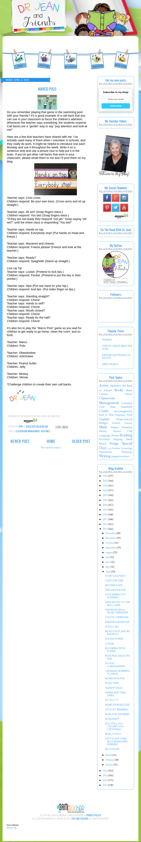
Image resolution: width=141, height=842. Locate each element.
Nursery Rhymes (110, 431)
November (111, 538)
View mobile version (51, 447)
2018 (105, 515)
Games (104, 419)
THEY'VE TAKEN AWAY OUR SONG (117, 348)
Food (129, 415)
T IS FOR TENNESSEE (116, 617)
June (108, 562)
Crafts (103, 411)
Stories (116, 449)
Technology (126, 448)
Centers (103, 394)
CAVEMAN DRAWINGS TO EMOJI (117, 673)
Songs (114, 443)
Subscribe (115, 106)
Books (118, 390)
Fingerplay (120, 415)
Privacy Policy (93, 816)
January (110, 765)
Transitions (105, 452)
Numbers (127, 428)
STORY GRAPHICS (115, 576)
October (110, 543)
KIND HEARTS (110, 364)
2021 (105, 500)
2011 (105, 785)
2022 (105, 495)
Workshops (127, 452)
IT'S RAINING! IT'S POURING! (115, 597)
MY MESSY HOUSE (115, 679)
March (109, 755)
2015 (105, 529)
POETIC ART (112, 627)
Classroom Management (28, 431)
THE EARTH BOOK (115, 590)
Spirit (110, 449)
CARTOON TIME (114, 581)
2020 (105, 505)
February (110, 760)
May (108, 567)
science (125, 457)
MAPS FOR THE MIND (117, 714)
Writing (105, 456)
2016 (105, 524)
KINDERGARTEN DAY (117, 622)
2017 (105, 520)
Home (51, 441)
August (109, 553)
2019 (105, 510)
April (108, 572)
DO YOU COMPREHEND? (115, 666)
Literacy (128, 423)
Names (114, 428)
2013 (105, 776)
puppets (116, 457)
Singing (117, 440)
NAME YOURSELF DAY (117, 705)
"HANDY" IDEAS (113, 688)
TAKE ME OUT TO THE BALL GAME (117, 604)
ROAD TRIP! (112, 683)
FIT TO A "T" (111, 700)
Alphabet (115, 386)
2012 (105, 781)
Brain (129, 391)
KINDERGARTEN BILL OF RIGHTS (116, 357)
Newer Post (20, 441)
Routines (45, 431)
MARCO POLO (113, 734)
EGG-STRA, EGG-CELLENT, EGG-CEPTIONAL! (114, 727)
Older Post (81, 441)
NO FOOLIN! (112, 749)
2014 (105, 771)
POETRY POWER (114, 639)
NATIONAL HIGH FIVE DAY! (117, 658)
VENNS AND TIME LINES (115, 695)
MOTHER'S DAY (113, 585)
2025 (105, 481)
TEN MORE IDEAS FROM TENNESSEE (116, 612)
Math (103, 427)
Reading (126, 435)
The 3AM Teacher (79, 819)
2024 (105, 486)
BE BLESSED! (112, 719)
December (111, 533)
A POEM (109, 644)
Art (124, 386)
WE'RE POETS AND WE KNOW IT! (117, 634)
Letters (116, 423)
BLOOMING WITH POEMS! (115, 651)
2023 (105, 491)
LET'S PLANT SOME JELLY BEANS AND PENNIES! (116, 742)
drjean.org (11, 828)
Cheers (128, 394)
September (111, 548)
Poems (115, 436)
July (108, 557)
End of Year (106, 415)
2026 (105, 476)
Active (104, 386)
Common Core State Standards (115, 405)
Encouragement (123, 412)
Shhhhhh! (107, 340)
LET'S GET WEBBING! (116, 710)
